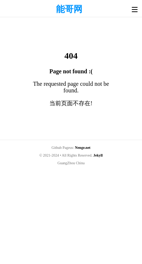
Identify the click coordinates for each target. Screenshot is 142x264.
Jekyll (98, 155)
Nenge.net (83, 148)
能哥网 (69, 9)
